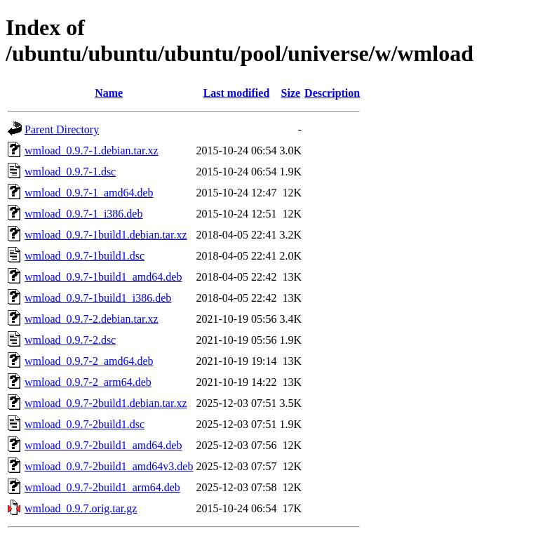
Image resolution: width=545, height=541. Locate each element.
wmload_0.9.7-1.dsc (70, 172)
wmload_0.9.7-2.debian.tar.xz (92, 319)
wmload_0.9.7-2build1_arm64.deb (102, 487)
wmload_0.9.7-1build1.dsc (84, 256)
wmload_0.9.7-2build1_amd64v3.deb (109, 466)
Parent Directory (62, 129)
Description (332, 93)
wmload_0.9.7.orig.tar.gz (81, 508)
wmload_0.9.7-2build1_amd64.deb (103, 445)
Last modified (236, 93)
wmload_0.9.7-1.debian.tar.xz (92, 150)
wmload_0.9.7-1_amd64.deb (89, 193)
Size (291, 93)
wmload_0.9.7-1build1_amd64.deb (103, 277)
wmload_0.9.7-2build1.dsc (84, 424)
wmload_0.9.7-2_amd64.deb (89, 361)
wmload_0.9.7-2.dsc (70, 340)
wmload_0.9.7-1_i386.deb (83, 214)
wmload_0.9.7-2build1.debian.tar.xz (106, 403)
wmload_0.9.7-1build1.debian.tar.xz (106, 235)
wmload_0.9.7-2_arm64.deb (88, 382)
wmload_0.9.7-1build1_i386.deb (98, 298)
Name (109, 93)
